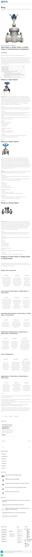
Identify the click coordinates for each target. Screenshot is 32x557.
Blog (5, 9)
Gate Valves (4, 461)
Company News (12, 534)
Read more (3, 434)
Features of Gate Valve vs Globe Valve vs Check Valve (10, 71)
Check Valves (4, 458)
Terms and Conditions (19, 542)
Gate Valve (11, 416)
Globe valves (3, 171)
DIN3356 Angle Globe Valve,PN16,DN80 (12, 479)
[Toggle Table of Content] (23, 66)
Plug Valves (4, 465)
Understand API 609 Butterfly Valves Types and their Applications (14, 512)
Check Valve (6, 416)
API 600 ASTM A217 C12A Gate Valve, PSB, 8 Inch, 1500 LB (15, 487)
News (18, 533)
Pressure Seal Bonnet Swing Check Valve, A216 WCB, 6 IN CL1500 (17, 483)
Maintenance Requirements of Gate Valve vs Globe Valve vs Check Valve (14, 75)
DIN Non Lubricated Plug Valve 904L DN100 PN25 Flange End (13, 504)
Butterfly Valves (4, 456)
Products (18, 537)
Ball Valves (4, 454)
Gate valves (3, 96)
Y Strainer (3, 468)
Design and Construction (8, 72)
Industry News (9, 9)
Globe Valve (16, 416)
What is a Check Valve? (5, 70)
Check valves (3, 221)
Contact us (19, 531)
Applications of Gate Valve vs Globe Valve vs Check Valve (12, 77)
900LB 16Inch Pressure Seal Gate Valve (12, 491)
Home (2, 9)
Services (18, 539)
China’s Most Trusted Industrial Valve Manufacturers (7, 427)
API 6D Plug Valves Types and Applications (9, 516)
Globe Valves (4, 463)
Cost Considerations (7, 76)
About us (18, 529)
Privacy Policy (19, 535)
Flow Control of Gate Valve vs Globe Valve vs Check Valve (12, 73)
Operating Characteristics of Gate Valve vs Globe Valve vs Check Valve (14, 74)
